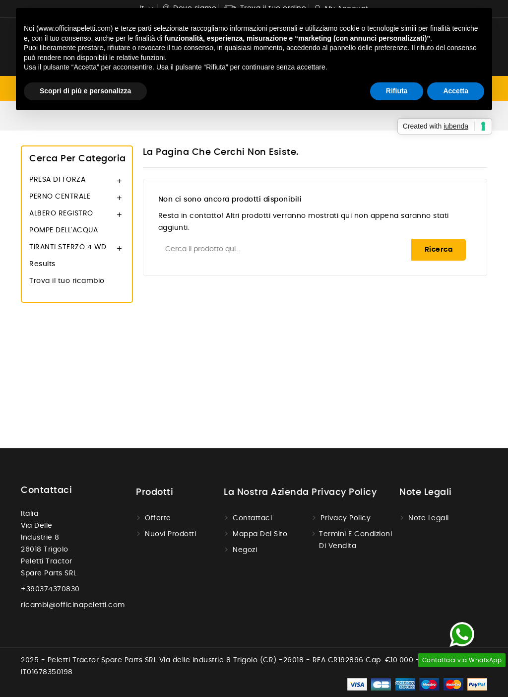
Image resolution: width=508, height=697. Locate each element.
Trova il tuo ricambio (67, 281)
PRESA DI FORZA (57, 179)
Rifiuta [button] (397, 91)
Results (42, 264)
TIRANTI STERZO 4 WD (68, 247)
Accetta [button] (455, 91)
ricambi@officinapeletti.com (73, 605)
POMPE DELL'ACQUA (63, 230)
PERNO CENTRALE (59, 196)
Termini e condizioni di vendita (355, 540)
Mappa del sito (260, 534)
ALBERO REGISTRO (61, 213)
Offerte (158, 518)
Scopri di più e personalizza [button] (85, 91)
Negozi (245, 550)
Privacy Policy (345, 518)
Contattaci (46, 490)
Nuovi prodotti (170, 534)
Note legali (428, 518)
